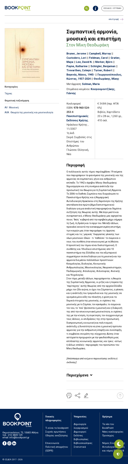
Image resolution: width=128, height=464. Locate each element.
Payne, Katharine (77, 66)
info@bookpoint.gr (19, 437)
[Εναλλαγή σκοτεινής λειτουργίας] (118, 443)
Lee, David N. (84, 62)
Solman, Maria (91, 84)
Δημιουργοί (80, 431)
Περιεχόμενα (77, 375)
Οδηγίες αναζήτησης (56, 435)
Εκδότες (78, 435)
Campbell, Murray (100, 53)
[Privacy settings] (118, 454)
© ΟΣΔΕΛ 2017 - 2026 (12, 459)
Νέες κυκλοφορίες (112, 431)
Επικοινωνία (52, 443)
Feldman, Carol (98, 57)
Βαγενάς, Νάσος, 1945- (80, 74)
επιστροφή (116, 19)
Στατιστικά (80, 447)
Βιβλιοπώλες (81, 439)
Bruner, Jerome (76, 53)
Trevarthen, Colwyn (78, 70)
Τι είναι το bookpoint (56, 428)
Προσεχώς (108, 435)
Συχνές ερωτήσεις (55, 431)
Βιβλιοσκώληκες (83, 443)
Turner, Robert (103, 70)
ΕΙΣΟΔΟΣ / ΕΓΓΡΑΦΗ (112, 8)
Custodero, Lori (76, 57)
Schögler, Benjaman (103, 66)
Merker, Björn (103, 62)
